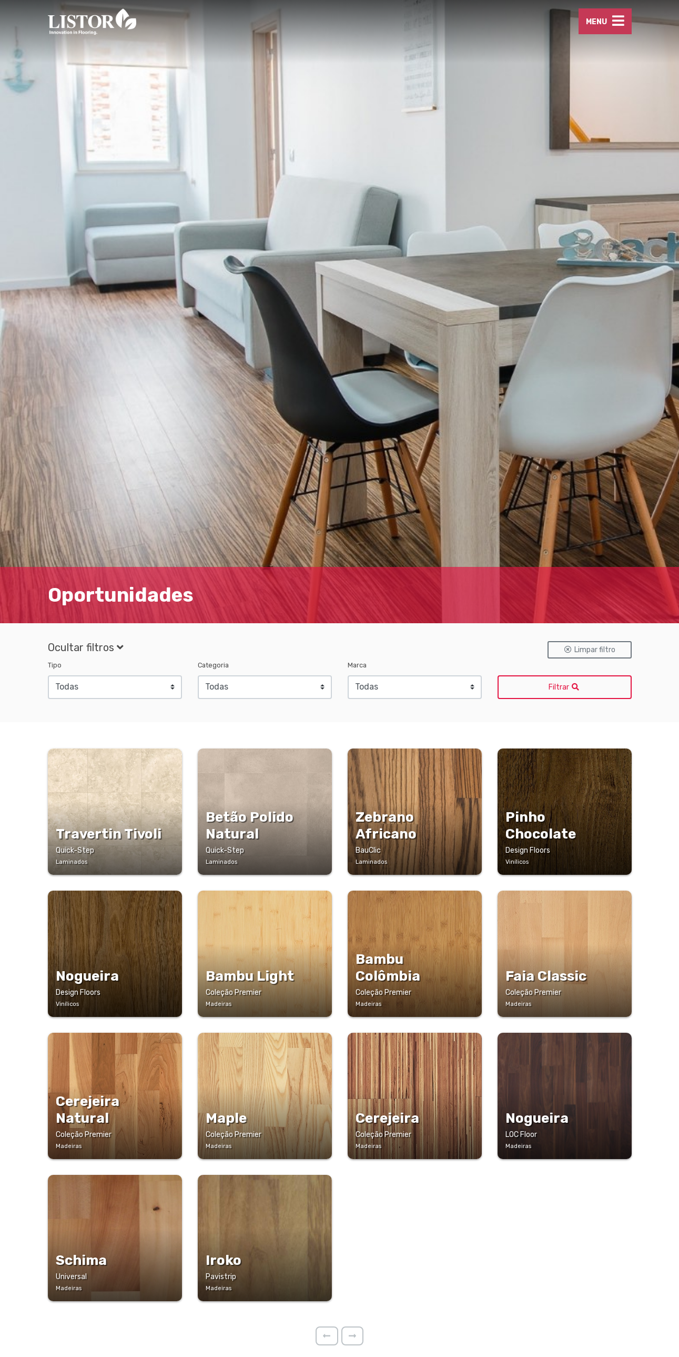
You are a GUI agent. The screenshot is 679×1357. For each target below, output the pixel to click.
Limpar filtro (589, 705)
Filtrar (564, 742)
